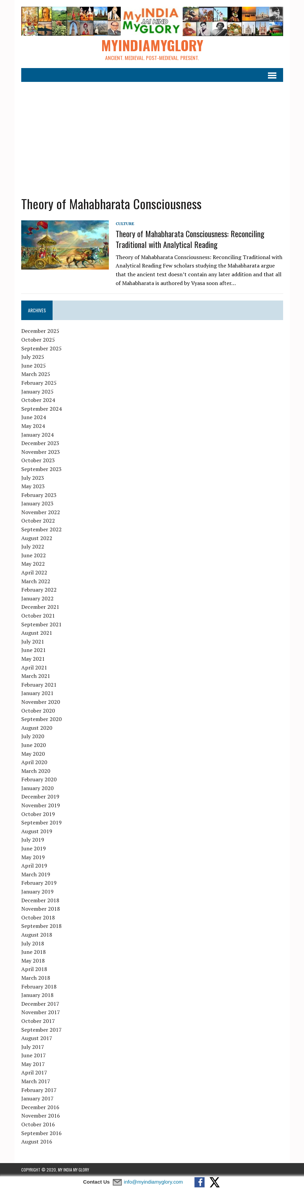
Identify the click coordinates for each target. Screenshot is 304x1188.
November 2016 (40, 1116)
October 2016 (38, 1124)
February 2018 (39, 986)
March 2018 (35, 978)
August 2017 (36, 1038)
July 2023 (32, 477)
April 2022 (34, 572)
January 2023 (37, 503)
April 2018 (34, 969)
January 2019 (37, 892)
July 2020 (32, 736)
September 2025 (41, 348)
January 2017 (37, 1098)
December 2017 (40, 1003)
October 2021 (38, 616)
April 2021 (34, 667)
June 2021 (33, 650)
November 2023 (40, 452)
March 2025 (35, 374)
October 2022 (38, 521)
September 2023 (41, 469)
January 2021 (37, 693)
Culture (125, 223)
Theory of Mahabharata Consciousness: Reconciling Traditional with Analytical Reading (190, 239)
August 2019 (36, 831)
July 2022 (32, 547)
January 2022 (37, 598)
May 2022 (33, 564)
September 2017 (41, 1029)
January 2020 (37, 788)
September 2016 (41, 1133)
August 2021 (36, 633)
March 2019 (35, 874)
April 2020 (34, 762)
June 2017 (33, 1055)
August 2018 (36, 935)
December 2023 (40, 443)
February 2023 (39, 495)
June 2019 (33, 848)
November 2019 (40, 805)
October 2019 (38, 814)
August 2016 (36, 1142)
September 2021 (41, 624)
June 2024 (33, 417)
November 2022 (40, 512)
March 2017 (35, 1081)
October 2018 (38, 917)
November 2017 (40, 1012)
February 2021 (39, 684)
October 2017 (38, 1021)
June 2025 (33, 365)
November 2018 (40, 909)
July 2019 (32, 840)
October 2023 (38, 460)
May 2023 (33, 486)
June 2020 (33, 745)
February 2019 (39, 883)
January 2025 (37, 391)
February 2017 (39, 1090)
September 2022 (41, 529)
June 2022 (33, 555)
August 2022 (36, 538)
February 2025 (39, 383)
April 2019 (34, 866)
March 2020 (35, 771)
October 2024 (38, 400)
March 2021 (35, 676)
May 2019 (33, 857)
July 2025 (32, 357)
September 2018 (41, 926)
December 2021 (40, 607)
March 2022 (35, 581)
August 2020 (36, 727)
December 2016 (40, 1107)
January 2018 (37, 995)
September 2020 (41, 719)
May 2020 (33, 753)
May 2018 (33, 960)
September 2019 (41, 822)
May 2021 (33, 659)
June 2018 (33, 952)
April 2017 (34, 1072)
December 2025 (40, 331)
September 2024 (41, 408)
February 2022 (39, 590)
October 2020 (38, 710)
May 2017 (33, 1064)
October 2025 (38, 340)
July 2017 (32, 1047)
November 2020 (40, 702)
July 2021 (32, 641)
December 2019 (40, 797)
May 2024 (33, 426)
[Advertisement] (152, 135)
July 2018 (32, 943)
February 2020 (39, 779)
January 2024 (37, 434)
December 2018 (40, 900)
